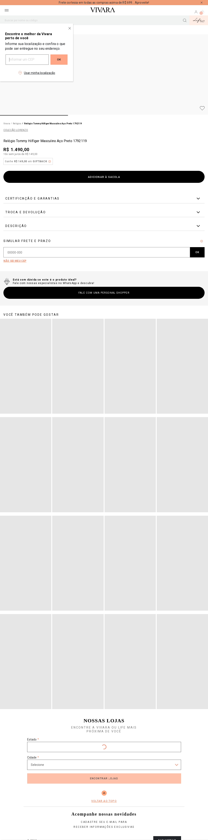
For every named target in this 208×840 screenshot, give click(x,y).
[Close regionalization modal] (69, 28)
